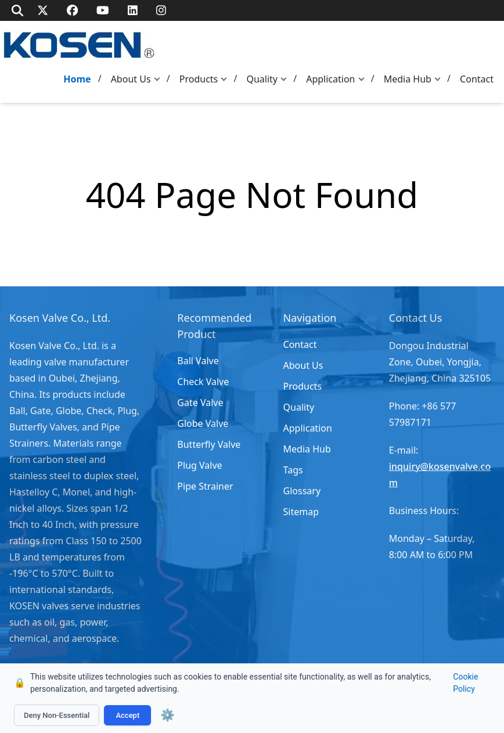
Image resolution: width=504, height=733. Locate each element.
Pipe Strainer (205, 486)
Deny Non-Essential (56, 715)
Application (330, 79)
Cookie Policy (465, 683)
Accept (127, 715)
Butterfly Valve (208, 444)
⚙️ (167, 715)
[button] (160, 79)
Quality (262, 79)
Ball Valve (197, 360)
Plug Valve (199, 465)
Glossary (302, 490)
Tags (293, 469)
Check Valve (203, 381)
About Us (131, 79)
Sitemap (301, 511)
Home (77, 79)
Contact (477, 79)
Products (198, 79)
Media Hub (407, 79)
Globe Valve (202, 423)
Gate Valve (200, 402)
